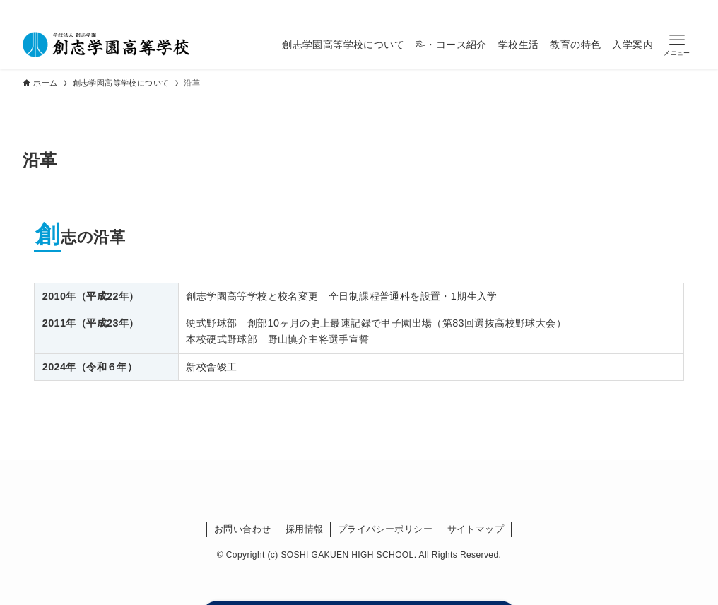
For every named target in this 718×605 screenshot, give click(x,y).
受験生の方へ (612, 9)
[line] (398, 10)
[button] (677, 44)
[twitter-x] (361, 10)
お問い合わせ (242, 529)
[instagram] (379, 10)
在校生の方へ (476, 9)
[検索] (434, 10)
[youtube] (416, 10)
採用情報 (305, 529)
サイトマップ (475, 529)
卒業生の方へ (545, 9)
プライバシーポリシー (385, 529)
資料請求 (671, 9)
